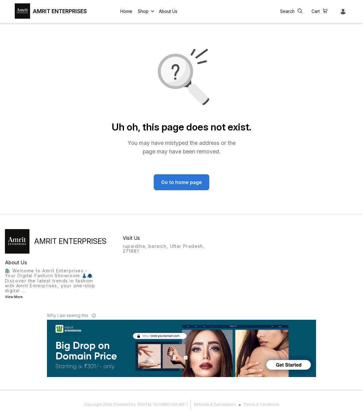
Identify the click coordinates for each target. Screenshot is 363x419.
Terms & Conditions (261, 404)
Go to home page (181, 182)
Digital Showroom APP (161, 404)
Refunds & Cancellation (215, 404)
